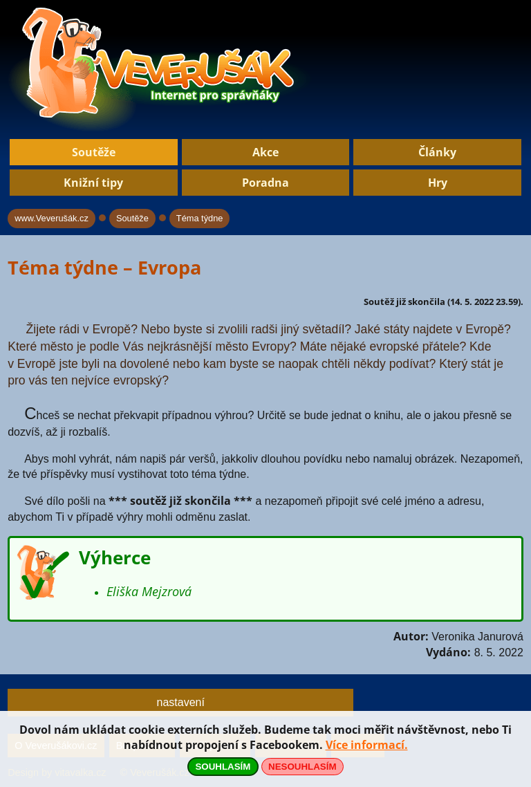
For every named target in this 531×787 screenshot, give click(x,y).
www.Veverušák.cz (51, 218)
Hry (437, 182)
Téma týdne (199, 218)
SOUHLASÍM (222, 766)
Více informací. (367, 744)
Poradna (265, 182)
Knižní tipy (93, 182)
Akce (265, 152)
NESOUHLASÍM (302, 766)
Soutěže (93, 152)
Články (437, 152)
